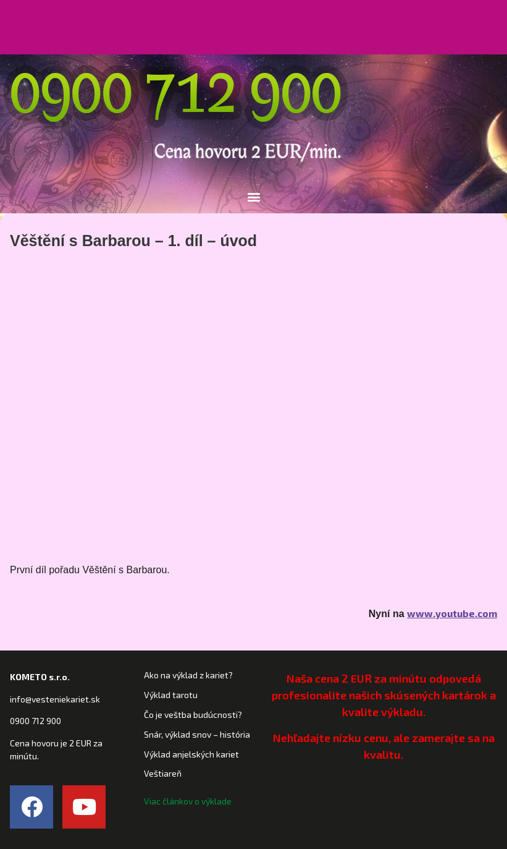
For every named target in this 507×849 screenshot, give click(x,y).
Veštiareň (163, 773)
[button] (441, 27)
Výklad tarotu (171, 694)
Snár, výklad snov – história (197, 734)
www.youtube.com (452, 613)
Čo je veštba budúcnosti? (193, 714)
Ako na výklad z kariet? (188, 675)
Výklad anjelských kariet (191, 754)
